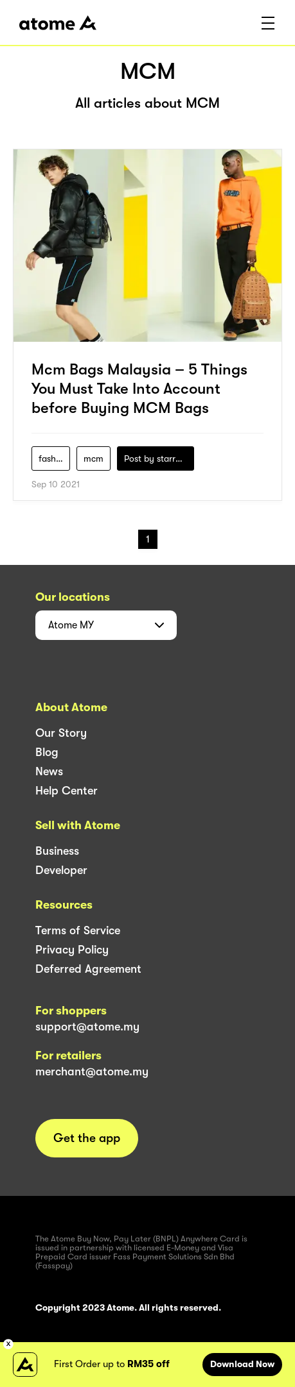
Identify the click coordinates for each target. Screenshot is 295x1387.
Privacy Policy (72, 949)
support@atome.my (87, 1026)
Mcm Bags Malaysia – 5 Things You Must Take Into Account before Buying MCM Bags (139, 388)
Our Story (61, 733)
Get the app (86, 1138)
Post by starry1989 (159, 458)
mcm (93, 458)
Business (57, 851)
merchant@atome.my (91, 1071)
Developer (61, 870)
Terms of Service (77, 930)
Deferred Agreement (88, 968)
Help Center (66, 790)
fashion (53, 458)
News (49, 771)
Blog (46, 752)
